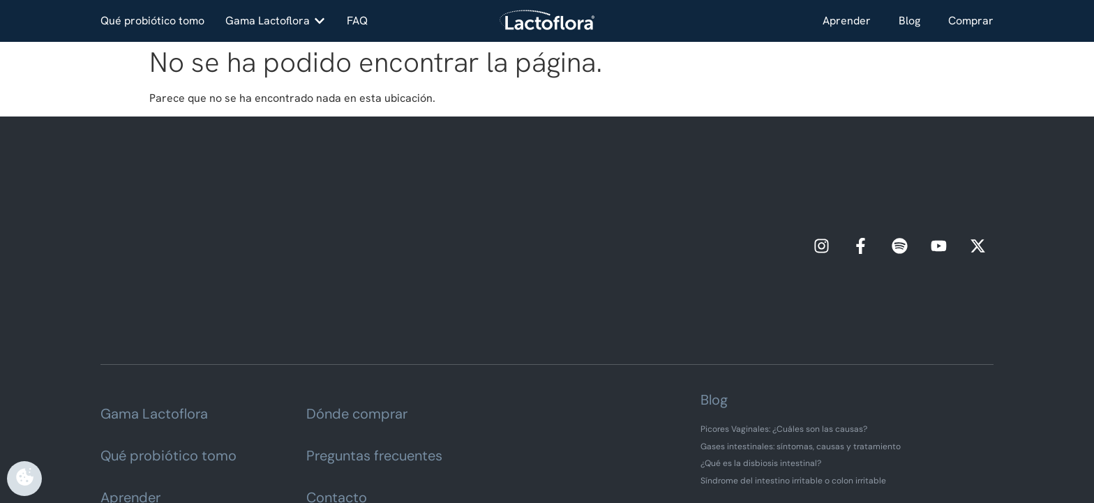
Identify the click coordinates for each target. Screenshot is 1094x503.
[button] (275, 21)
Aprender (847, 20)
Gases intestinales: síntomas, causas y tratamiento (800, 337)
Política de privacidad (544, 459)
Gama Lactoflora (154, 305)
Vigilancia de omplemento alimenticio (547, 474)
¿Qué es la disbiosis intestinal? (760, 355)
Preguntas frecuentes (374, 347)
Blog (909, 20)
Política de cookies (644, 459)
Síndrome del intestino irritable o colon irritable (793, 371)
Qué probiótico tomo (168, 347)
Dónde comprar (356, 305)
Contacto (336, 389)
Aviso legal (460, 459)
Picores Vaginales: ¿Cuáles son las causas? (783, 320)
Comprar (971, 20)
